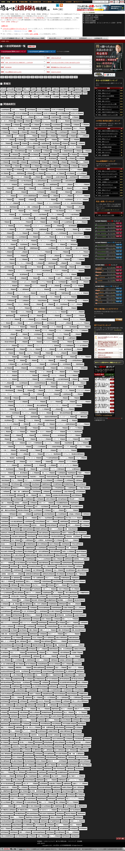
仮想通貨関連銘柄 (101, 254)
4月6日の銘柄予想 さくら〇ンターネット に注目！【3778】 (103, 23)
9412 (48, 72)
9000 (71, 77)
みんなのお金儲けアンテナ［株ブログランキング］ (108, 337)
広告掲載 (79, 841)
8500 (67, 77)
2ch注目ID (69, 2)
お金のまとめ (101, 355)
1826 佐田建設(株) (103, 155)
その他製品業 (101, 277)
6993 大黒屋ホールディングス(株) (108, 115)
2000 (11, 77)
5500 (41, 77)
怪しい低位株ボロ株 (35, 2)
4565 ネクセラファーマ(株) (106, 215)
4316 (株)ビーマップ (104, 93)
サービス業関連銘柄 (101, 236)
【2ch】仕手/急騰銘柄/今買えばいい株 (12, 38)
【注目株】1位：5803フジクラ (94, 15)
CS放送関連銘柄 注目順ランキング (13, 51)
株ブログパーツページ (114, 418)
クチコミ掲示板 (47, 2)
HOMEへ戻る (5, 41)
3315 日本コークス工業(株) (106, 96)
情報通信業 (100, 288)
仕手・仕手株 (34, 34)
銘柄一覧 (14, 2)
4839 (2, 67)
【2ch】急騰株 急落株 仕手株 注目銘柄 (11, 18)
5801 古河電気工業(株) (105, 147)
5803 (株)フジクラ (103, 141)
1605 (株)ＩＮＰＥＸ (104, 101)
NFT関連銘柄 (101, 258)
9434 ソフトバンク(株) (105, 149)
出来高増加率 (85, 38)
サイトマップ (72, 841)
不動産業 (99, 280)
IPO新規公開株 (23, 2)
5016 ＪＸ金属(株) (103, 179)
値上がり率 (55, 38)
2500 (15, 77)
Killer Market (101, 349)
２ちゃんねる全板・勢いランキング (109, 209)
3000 (19, 77)
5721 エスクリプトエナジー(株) (107, 176)
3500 (24, 77)
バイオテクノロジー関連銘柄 (101, 223)
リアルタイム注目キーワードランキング (15, 28)
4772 (2, 62)
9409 (2, 72)
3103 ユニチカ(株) (103, 195)
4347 (48, 58)
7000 (54, 77)
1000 (2, 77)
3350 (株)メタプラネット (105, 184)
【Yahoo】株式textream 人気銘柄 (34, 38)
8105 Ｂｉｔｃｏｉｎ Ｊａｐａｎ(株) (108, 193)
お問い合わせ (41, 843)
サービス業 (100, 270)
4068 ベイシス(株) (103, 98)
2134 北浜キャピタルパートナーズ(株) (108, 107)
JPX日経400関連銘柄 (101, 230)
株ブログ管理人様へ (61, 841)
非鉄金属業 (100, 295)
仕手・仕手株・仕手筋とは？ (10, 21)
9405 (48, 67)
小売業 (99, 274)
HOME (3, 2)
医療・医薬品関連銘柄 (101, 233)
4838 (48, 62)
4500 (32, 77)
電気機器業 (100, 292)
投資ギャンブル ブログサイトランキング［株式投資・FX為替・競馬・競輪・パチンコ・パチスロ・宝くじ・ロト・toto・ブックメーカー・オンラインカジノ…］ (108, 344)
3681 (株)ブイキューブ (105, 109)
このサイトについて (49, 841)
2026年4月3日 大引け (92, 19)
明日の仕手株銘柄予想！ (105, 357)
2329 (2, 58)
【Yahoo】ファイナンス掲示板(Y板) (34, 18)
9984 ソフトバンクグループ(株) (107, 187)
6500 (49, 77)
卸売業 (99, 298)
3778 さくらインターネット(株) (107, 104)
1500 (6, 77)
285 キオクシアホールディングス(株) (108, 134)
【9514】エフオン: (29, 849)
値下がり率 (70, 38)
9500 (75, 77)
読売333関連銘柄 (101, 251)
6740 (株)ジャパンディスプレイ (107, 90)
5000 (36, 77)
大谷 (30, 31)
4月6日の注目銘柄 (90, 21)
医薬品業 (99, 267)
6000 (45, 77)
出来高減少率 (100, 38)
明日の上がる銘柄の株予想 (105, 352)
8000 (62, 77)
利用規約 (39, 841)
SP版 (8, 2)
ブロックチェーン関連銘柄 (101, 248)
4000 (28, 77)
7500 (58, 77)
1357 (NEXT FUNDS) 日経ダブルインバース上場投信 (108, 112)
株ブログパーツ (78, 2)
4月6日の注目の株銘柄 (91, 17)
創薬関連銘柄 (101, 226)
